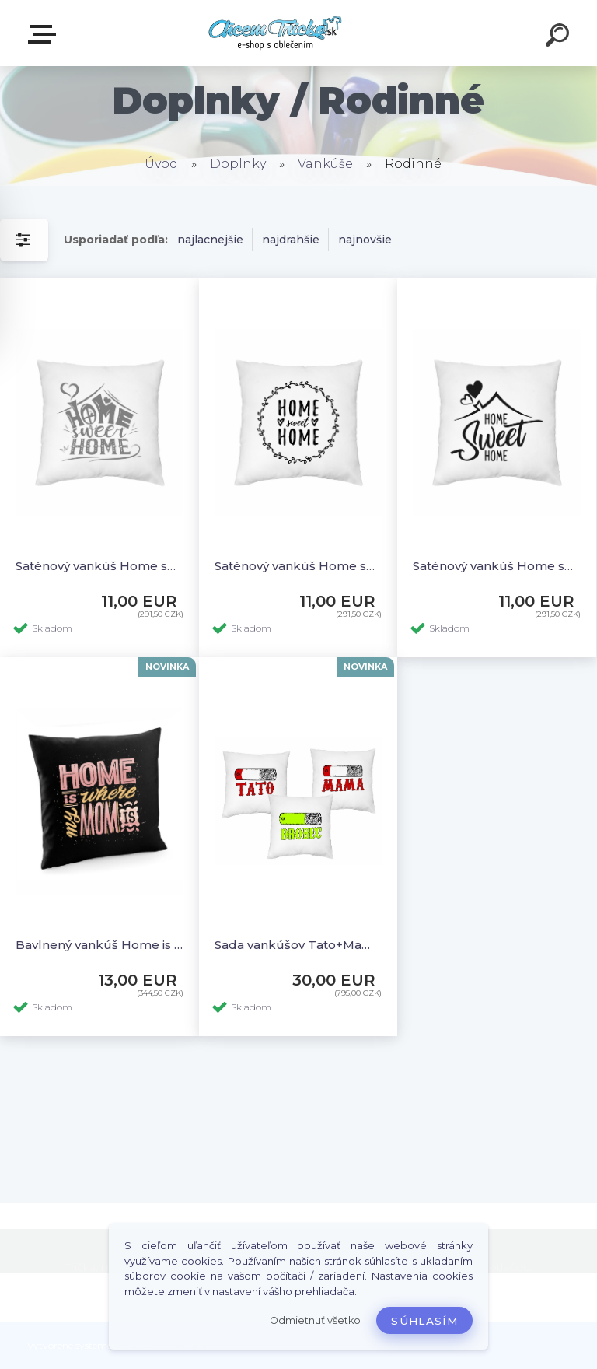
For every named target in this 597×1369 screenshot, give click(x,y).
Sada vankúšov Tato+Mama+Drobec (298, 944)
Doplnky (238, 163)
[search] (560, 37)
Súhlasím (424, 1321)
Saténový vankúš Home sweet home (99, 565)
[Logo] (275, 33)
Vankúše (325, 163)
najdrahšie (290, 240)
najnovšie (365, 240)
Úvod (161, 163)
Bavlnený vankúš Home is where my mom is (99, 944)
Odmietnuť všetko (315, 1320)
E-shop (45, 34)
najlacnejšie (210, 240)
